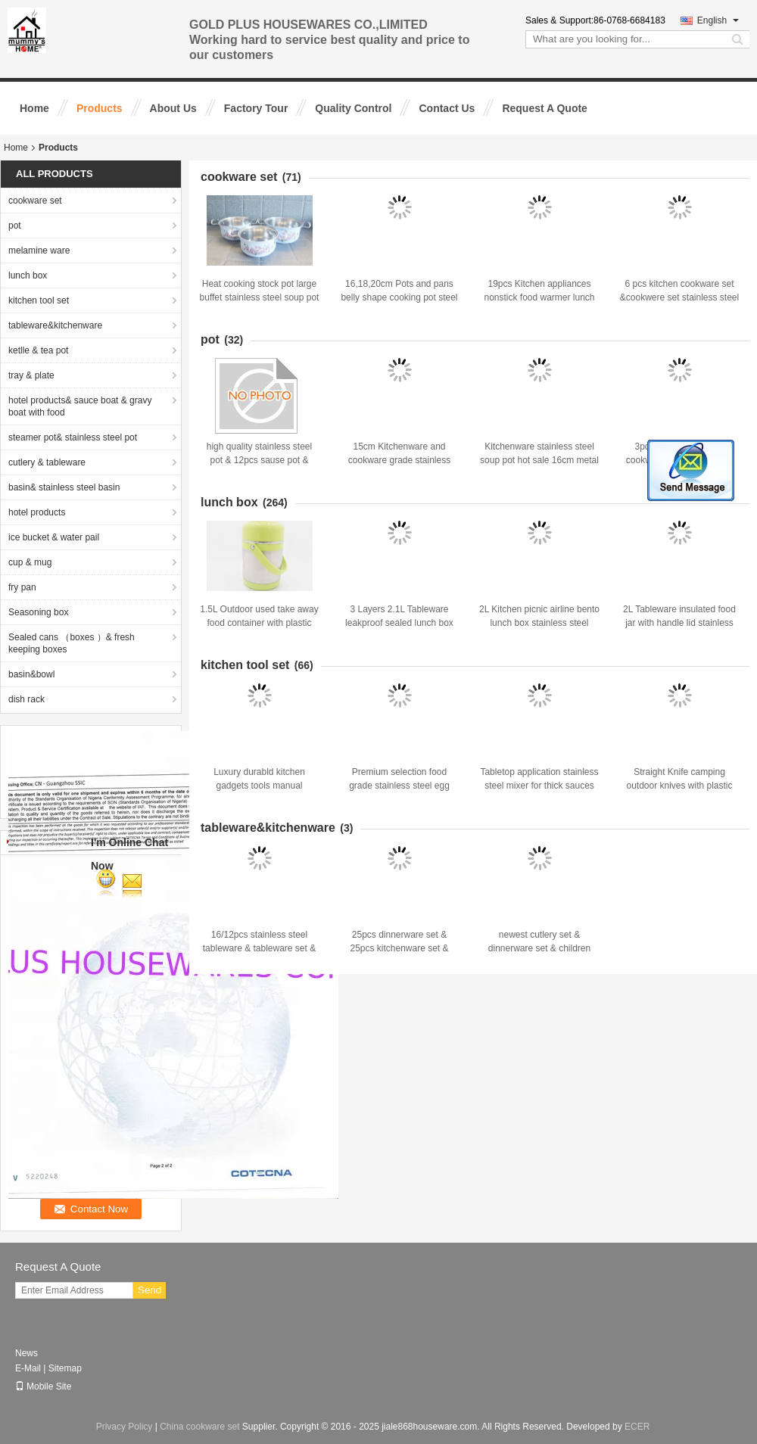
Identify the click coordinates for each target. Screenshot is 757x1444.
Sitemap (65, 1368)
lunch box (27, 275)
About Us (173, 108)
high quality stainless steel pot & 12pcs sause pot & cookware (259, 460)
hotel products (36, 512)
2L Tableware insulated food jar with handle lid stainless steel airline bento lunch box (679, 623)
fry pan (22, 587)
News (26, 1353)
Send (149, 1290)
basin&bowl (31, 674)
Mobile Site (43, 1386)
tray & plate (31, 375)
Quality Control (353, 108)
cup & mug (29, 562)
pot (14, 225)
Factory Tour (256, 108)
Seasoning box (38, 612)
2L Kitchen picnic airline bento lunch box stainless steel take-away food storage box (539, 623)
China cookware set (199, 1426)
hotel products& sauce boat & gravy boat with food (79, 406)
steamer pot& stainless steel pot (72, 437)
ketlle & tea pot (38, 350)
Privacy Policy (124, 1426)
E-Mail (28, 1368)
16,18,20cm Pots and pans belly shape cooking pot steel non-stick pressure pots (399, 297)
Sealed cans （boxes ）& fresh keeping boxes (71, 643)
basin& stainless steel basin (64, 487)
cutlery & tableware (47, 462)
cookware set (35, 200)
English (718, 20)
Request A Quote (544, 108)
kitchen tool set (38, 300)
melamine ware (39, 250)
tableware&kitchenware (55, 325)
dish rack (26, 699)
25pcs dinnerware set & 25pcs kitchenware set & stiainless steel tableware (399, 948)
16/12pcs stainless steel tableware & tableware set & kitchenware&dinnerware (259, 948)
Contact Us (447, 108)
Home (34, 108)
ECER (637, 1426)
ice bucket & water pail (53, 537)
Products (99, 108)
